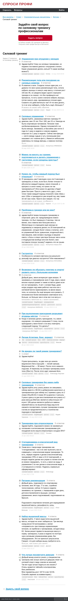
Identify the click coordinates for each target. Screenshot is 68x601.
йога (35, 373)
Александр (49, 472)
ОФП (43, 340)
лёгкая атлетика (33, 342)
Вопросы (18, 10)
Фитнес (56, 17)
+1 (20, 557)
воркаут (62, 340)
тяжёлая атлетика (52, 340)
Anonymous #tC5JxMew (54, 261)
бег (23, 340)
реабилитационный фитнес (31, 304)
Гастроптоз (27, 253)
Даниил (48, 546)
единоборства (44, 342)
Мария (48, 110)
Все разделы (8, 17)
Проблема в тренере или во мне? (38, 210)
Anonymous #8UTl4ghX (30, 331)
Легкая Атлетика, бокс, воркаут (37, 337)
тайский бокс (43, 577)
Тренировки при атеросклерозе (37, 423)
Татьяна (48, 433)
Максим (58, 342)
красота (58, 304)
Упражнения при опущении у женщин (40, 59)
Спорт (18, 17)
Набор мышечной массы (34, 516)
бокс (39, 340)
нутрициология (49, 302)
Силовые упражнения (33, 116)
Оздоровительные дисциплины (37, 17)
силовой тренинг (27, 74)
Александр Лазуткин (57, 373)
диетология (51, 304)
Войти (61, 10)
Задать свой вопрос (17, 589)
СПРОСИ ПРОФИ (17, 4)
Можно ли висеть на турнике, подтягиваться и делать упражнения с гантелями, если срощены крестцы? (41, 157)
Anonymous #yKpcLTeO (54, 244)
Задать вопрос (35, 38)
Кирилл (48, 203)
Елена (48, 74)
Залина (48, 165)
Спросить (7, 10)
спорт (42, 74)
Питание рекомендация (33, 480)
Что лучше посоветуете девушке (38, 555)
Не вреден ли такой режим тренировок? (42, 351)
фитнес (36, 74)
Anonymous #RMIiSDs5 (54, 146)
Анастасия (31, 579)
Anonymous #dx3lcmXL (35, 307)
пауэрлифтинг (48, 328)
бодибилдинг (38, 302)
